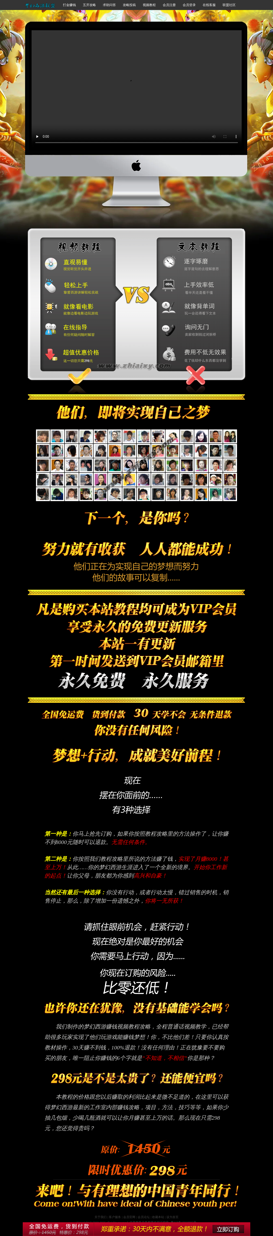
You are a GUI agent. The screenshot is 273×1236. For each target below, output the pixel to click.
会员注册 (169, 5)
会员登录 (189, 5)
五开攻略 (89, 5)
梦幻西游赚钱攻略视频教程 (137, 89)
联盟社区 (229, 5)
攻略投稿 (129, 5)
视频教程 (149, 5)
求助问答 (109, 5)
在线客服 (209, 5)
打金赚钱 (69, 5)
